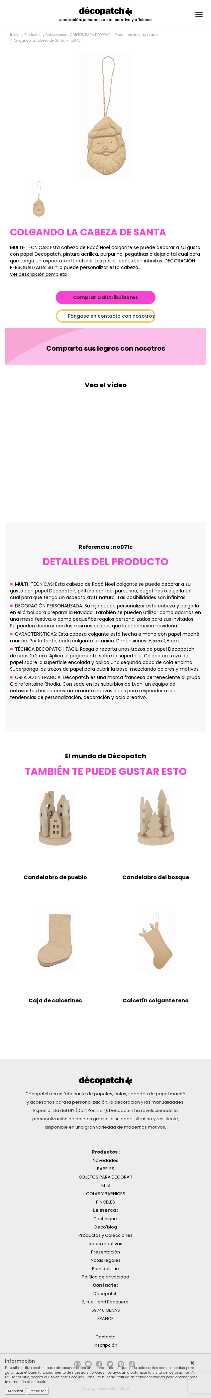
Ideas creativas (105, 1243)
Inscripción (105, 1345)
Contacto (105, 1337)
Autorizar (15, 1391)
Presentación (105, 1252)
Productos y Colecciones (45, 34)
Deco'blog (105, 1227)
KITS (105, 1185)
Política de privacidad (105, 1277)
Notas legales (106, 1260)
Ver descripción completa (38, 274)
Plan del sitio (105, 1268)
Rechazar (38, 1391)
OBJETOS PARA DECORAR (105, 1177)
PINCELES (105, 1202)
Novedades (105, 1160)
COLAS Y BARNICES (105, 1194)
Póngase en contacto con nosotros (111, 316)
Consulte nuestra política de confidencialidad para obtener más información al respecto (101, 1379)
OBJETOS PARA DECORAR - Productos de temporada (114, 34)
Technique (105, 1219)
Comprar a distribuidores (105, 297)
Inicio (14, 34)
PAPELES (105, 1169)
